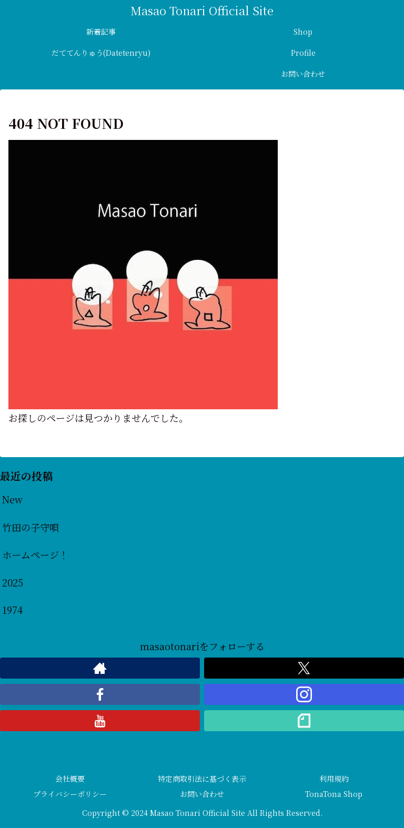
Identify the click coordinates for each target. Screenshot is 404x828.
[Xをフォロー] (304, 668)
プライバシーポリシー (70, 794)
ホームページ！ (35, 554)
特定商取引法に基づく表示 (202, 778)
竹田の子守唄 (30, 527)
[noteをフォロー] (304, 720)
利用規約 (334, 778)
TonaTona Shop (333, 794)
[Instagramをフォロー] (304, 694)
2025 (12, 582)
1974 (12, 610)
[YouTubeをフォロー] (100, 720)
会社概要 (70, 778)
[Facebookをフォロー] (100, 694)
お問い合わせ (202, 794)
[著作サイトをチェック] (100, 668)
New (12, 499)
